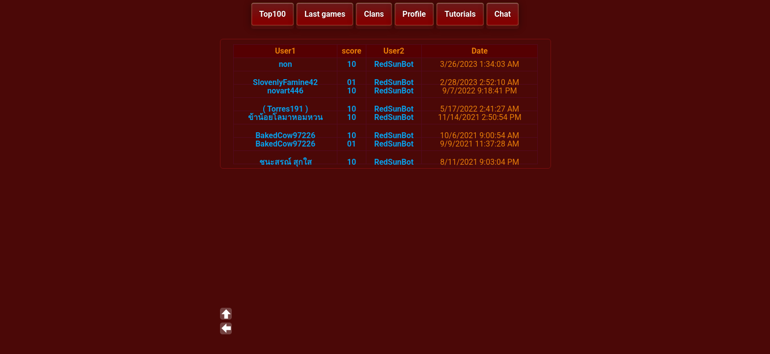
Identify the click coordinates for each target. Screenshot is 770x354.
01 (351, 82)
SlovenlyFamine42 (285, 82)
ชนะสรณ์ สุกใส (285, 162)
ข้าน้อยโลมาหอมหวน (285, 117)
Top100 (272, 14)
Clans (374, 14)
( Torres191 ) (285, 109)
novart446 (285, 90)
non (285, 64)
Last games (324, 14)
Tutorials (460, 14)
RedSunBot (393, 64)
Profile (414, 14)
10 (351, 64)
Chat (503, 14)
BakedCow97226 (285, 135)
